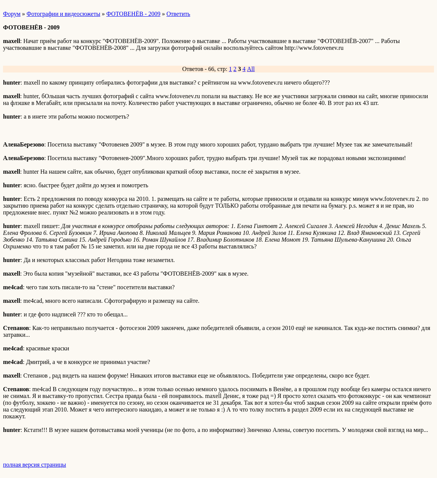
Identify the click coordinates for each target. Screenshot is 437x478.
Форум (11, 14)
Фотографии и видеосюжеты (63, 14)
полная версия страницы (34, 464)
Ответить (178, 14)
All (251, 69)
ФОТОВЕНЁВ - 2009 (133, 14)
